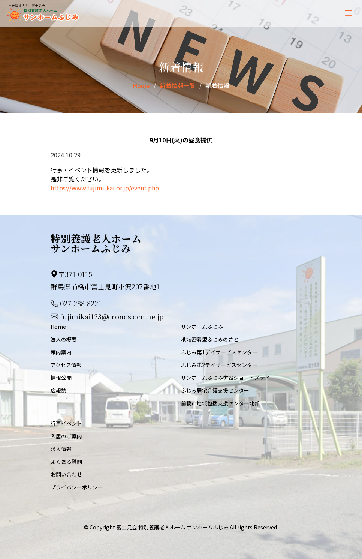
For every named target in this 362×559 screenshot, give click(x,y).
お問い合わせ (66, 474)
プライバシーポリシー (77, 486)
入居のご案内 (66, 435)
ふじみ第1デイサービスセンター (219, 351)
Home (141, 85)
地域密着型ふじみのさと (210, 339)
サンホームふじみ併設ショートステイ (225, 377)
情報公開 (61, 377)
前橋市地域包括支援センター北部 (220, 402)
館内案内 (61, 351)
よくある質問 (66, 461)
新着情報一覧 (178, 85)
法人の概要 (64, 339)
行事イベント (66, 423)
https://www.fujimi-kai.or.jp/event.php (105, 187)
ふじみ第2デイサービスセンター (219, 364)
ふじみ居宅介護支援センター (215, 390)
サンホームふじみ (202, 326)
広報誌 (58, 390)
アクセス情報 (66, 364)
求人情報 (61, 448)
